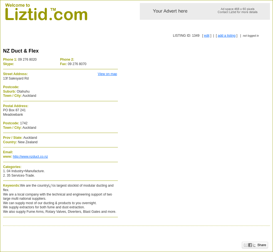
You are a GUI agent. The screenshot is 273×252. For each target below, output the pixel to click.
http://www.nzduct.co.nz (30, 157)
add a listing (226, 36)
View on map (107, 74)
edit (206, 36)
